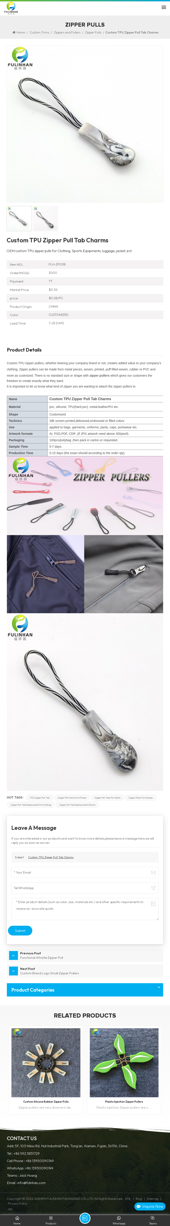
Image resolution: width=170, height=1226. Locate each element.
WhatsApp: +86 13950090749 (30, 1168)
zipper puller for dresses (141, 797)
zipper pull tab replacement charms (77, 804)
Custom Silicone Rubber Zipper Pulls (46, 1101)
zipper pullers (99, 375)
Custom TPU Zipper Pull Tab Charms (50, 857)
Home (18, 32)
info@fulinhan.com (31, 1183)
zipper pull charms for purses (72, 797)
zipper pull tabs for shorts (107, 797)
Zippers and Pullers (67, 32)
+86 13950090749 (39, 1161)
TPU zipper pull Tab (40, 797)
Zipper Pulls (93, 32)
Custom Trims (39, 32)
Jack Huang (28, 1175)
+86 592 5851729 (27, 1153)
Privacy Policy (17, 1204)
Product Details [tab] (24, 350)
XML (128, 1199)
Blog (139, 1199)
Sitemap (152, 1199)
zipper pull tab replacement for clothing (31, 804)
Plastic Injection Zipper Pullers (124, 1101)
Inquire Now (150, 1206)
